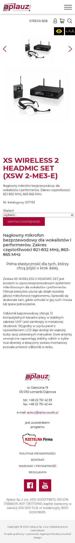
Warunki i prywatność (37, 466)
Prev (4, 49)
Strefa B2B (38, 21)
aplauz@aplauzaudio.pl (42, 412)
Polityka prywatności (37, 453)
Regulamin (38, 472)
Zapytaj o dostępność (24, 221)
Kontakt (37, 459)
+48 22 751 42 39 (40, 400)
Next (70, 49)
